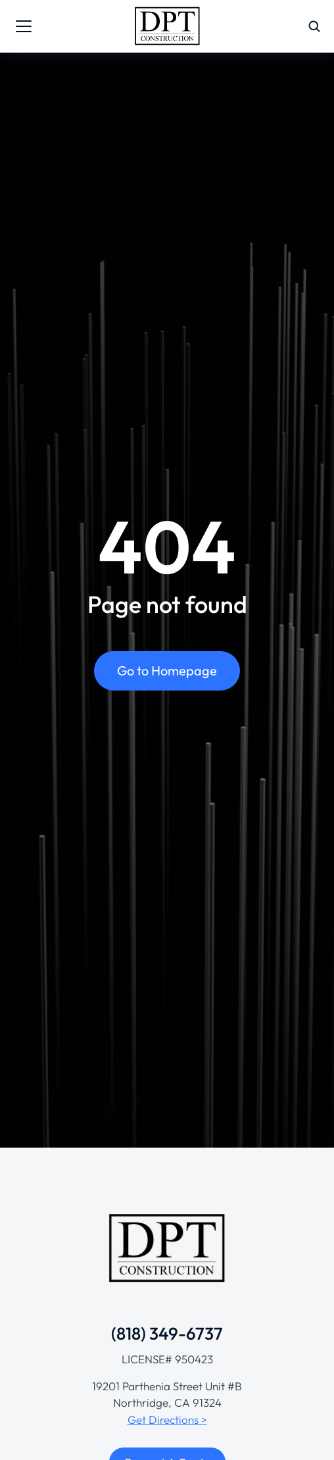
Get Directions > (167, 1419)
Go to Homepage (167, 670)
